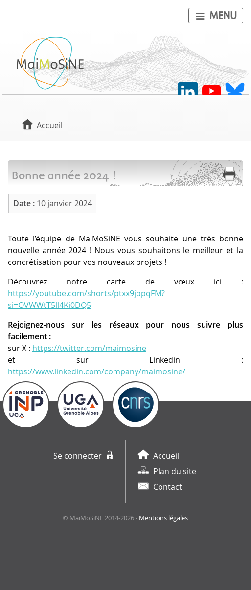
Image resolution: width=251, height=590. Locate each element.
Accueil (50, 125)
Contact (167, 486)
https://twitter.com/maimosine (89, 348)
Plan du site (174, 471)
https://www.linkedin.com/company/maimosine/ (96, 371)
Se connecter (77, 455)
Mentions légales (163, 518)
